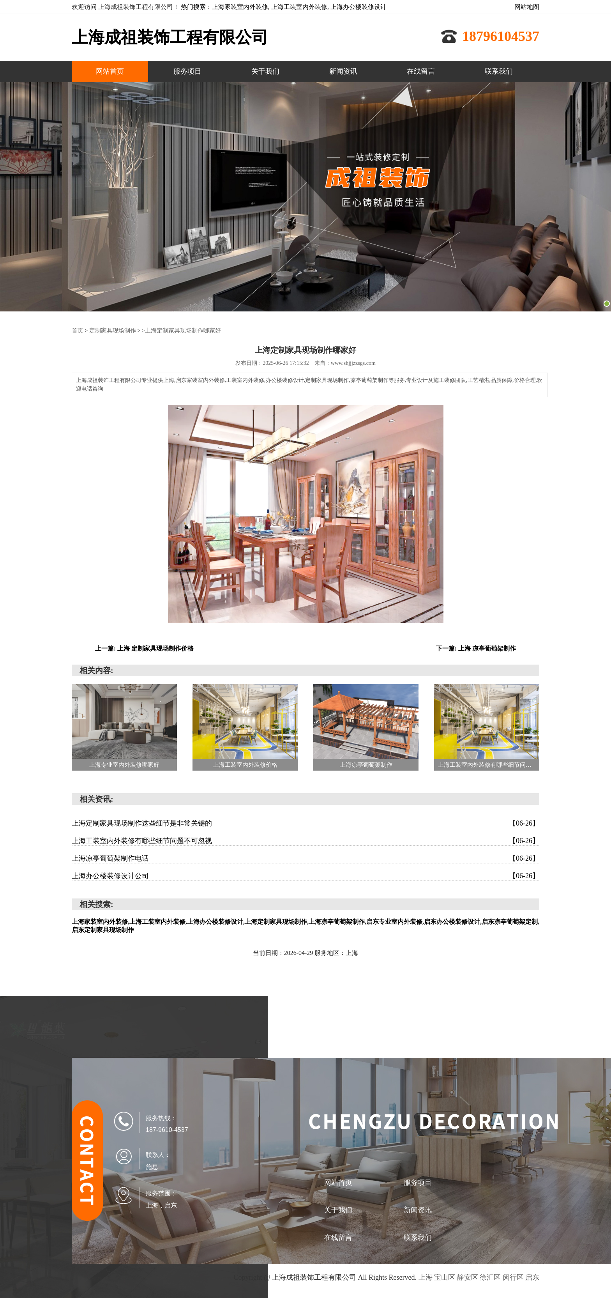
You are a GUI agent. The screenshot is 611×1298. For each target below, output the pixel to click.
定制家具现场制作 (110, 330)
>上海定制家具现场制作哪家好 (175, 330)
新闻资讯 (343, 71)
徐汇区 (490, 1277)
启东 (532, 1277)
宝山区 (444, 1277)
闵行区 (513, 1277)
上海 (426, 1277)
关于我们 (265, 71)
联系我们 (499, 71)
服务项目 (187, 71)
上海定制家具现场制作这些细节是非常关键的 (305, 823)
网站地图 (526, 7)
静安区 (467, 1277)
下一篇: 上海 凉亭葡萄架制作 (476, 648)
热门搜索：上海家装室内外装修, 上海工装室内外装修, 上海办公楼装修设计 (284, 7)
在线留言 (421, 71)
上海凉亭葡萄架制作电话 (305, 858)
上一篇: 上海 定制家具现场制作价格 (144, 648)
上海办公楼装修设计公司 (305, 875)
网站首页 (110, 71)
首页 (77, 330)
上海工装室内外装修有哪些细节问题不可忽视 (305, 840)
